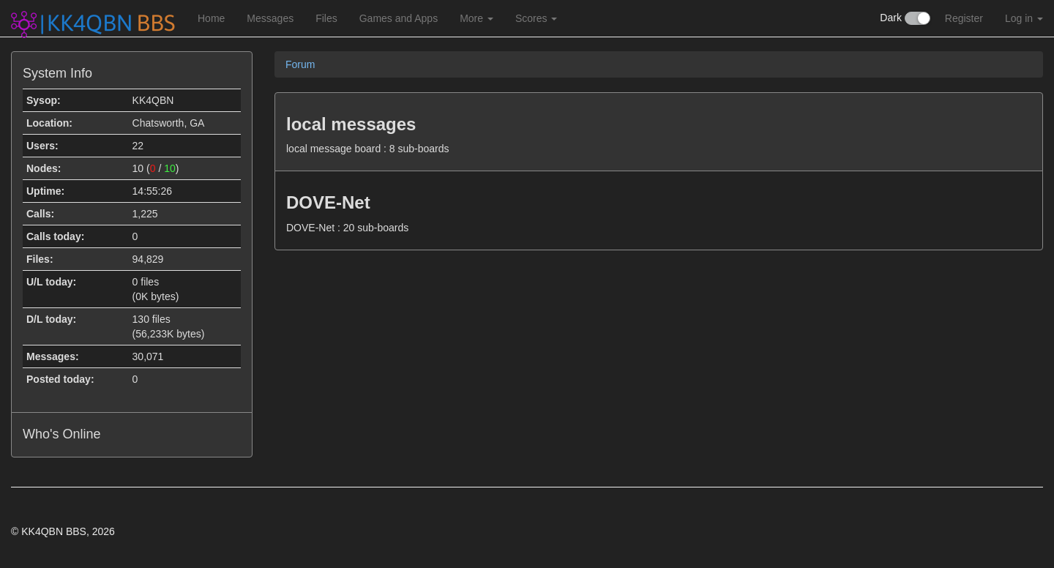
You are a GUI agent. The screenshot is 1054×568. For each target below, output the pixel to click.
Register (964, 18)
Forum (300, 64)
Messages (270, 18)
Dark (905, 18)
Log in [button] (1024, 18)
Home (211, 18)
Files (326, 18)
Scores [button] (536, 18)
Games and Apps (398, 18)
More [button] (476, 18)
